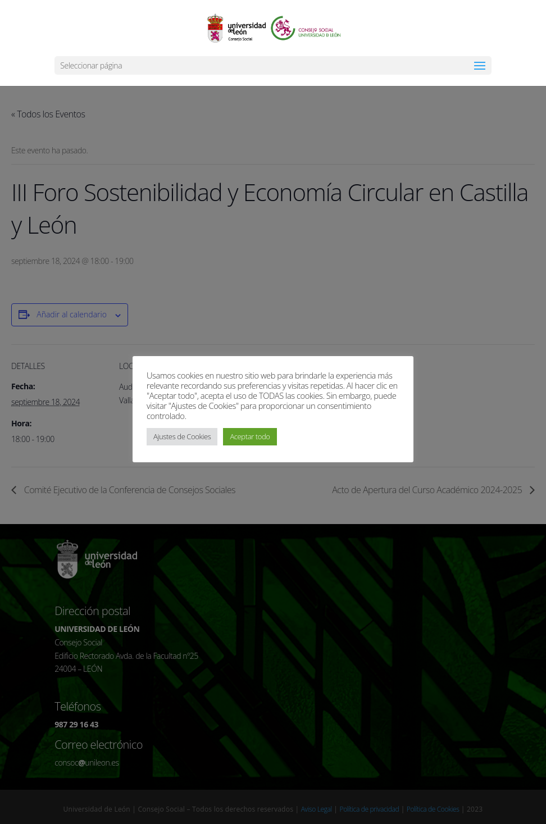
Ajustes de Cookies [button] (182, 436)
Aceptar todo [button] (250, 436)
